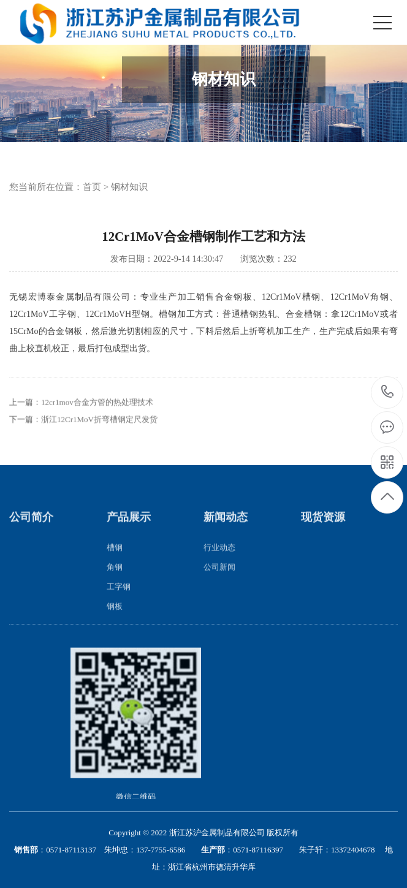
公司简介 (31, 529)
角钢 (115, 578)
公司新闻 (219, 578)
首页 (92, 187)
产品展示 (129, 529)
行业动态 (219, 559)
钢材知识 (129, 187)
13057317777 (387, 392)
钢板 (115, 618)
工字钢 (119, 598)
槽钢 (115, 559)
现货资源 (323, 529)
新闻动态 (226, 529)
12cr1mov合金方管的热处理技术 (97, 414)
